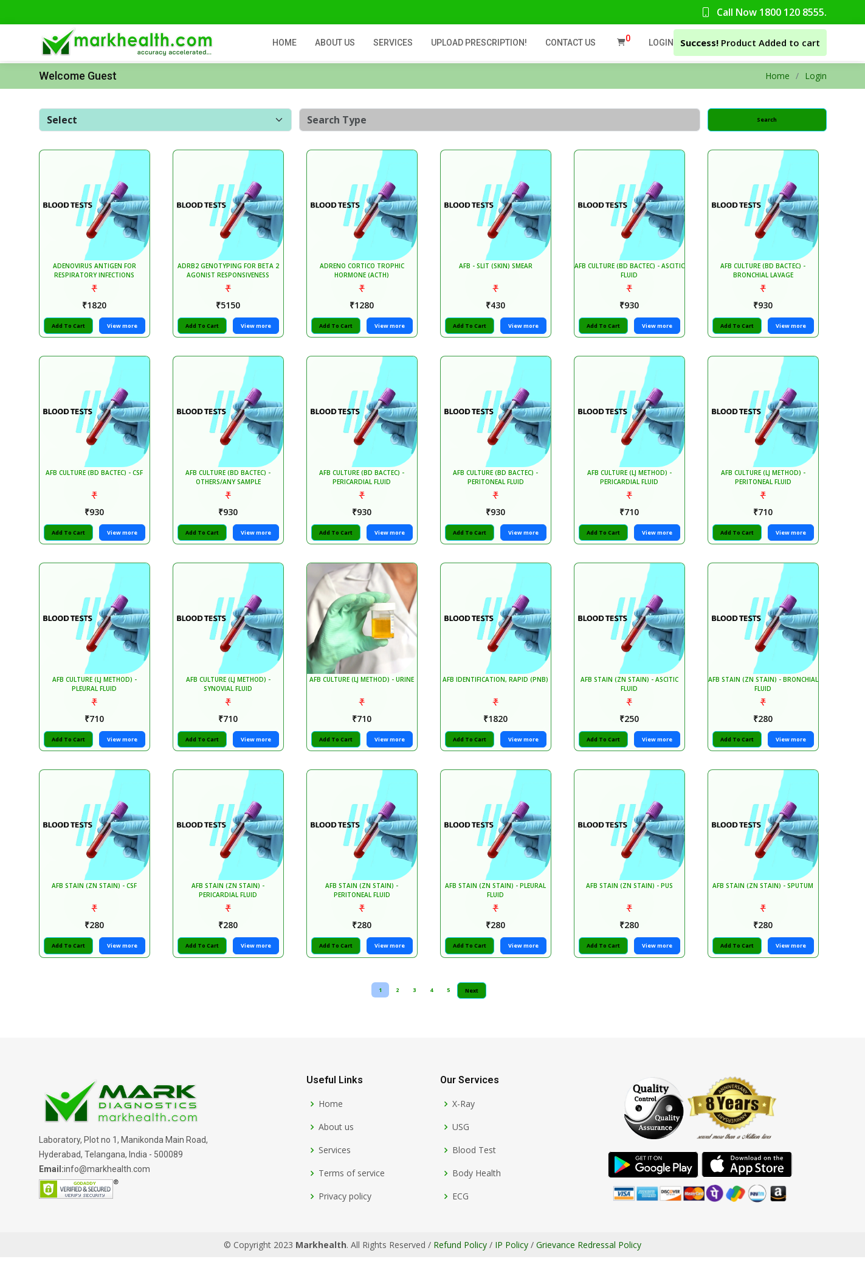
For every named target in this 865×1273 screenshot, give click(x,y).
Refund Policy (460, 1260)
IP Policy (511, 1260)
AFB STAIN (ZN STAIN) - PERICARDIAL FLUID (230, 906)
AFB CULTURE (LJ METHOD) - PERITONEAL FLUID (765, 485)
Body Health (476, 1189)
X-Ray (463, 1119)
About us (336, 1143)
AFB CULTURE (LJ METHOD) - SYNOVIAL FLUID (230, 696)
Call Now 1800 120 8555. (764, 12)
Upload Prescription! (479, 42)
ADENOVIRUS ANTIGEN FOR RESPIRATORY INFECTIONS (96, 274)
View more (124, 330)
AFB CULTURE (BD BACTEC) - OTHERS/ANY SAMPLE (230, 485)
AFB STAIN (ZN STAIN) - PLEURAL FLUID (497, 906)
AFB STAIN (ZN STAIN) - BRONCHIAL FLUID (765, 696)
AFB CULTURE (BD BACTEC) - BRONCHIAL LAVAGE (765, 274)
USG (460, 1143)
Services (393, 42)
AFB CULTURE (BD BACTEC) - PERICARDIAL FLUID (364, 485)
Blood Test (474, 1166)
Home (284, 42)
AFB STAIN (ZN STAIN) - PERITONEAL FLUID (364, 906)
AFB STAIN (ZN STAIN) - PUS (631, 902)
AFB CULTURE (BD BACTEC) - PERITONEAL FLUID (497, 485)
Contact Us (570, 42)
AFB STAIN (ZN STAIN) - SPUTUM (765, 902)
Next (471, 1007)
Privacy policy (345, 1212)
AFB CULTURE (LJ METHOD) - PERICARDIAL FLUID (631, 485)
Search (767, 119)
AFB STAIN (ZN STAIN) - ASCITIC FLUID (631, 696)
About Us (335, 42)
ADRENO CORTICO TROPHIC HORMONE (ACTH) (364, 274)
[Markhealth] (120, 1119)
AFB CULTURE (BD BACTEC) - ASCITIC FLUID (631, 274)
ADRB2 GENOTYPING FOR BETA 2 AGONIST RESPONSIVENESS (230, 274)
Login (661, 42)
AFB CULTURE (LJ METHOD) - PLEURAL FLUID (96, 696)
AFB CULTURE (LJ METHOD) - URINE (364, 691)
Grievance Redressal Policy (588, 1260)
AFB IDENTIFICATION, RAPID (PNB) (498, 691)
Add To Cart (70, 330)
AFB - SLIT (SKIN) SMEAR (497, 270)
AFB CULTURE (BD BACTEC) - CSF (96, 480)
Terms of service (352, 1189)
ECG (460, 1212)
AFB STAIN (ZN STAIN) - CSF (96, 902)
